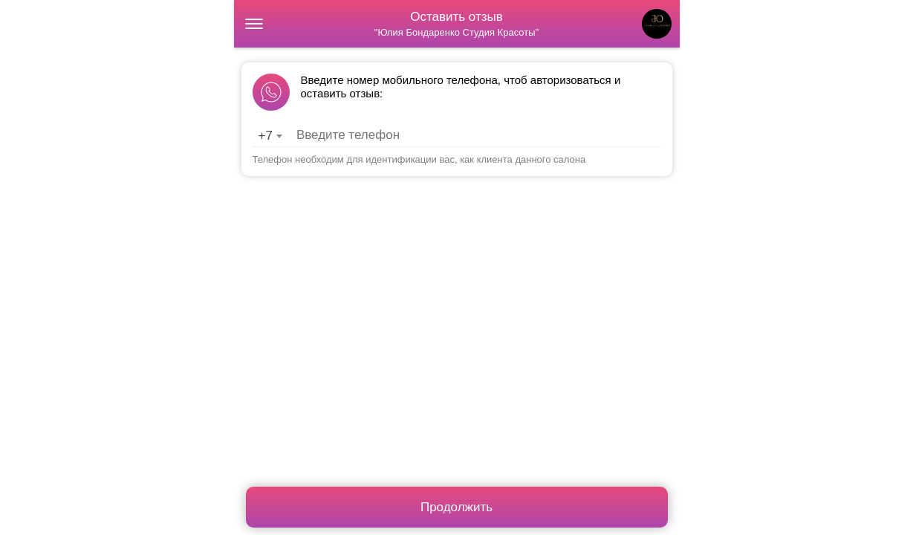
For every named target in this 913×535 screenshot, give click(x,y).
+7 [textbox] (266, 136)
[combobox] (270, 136)
